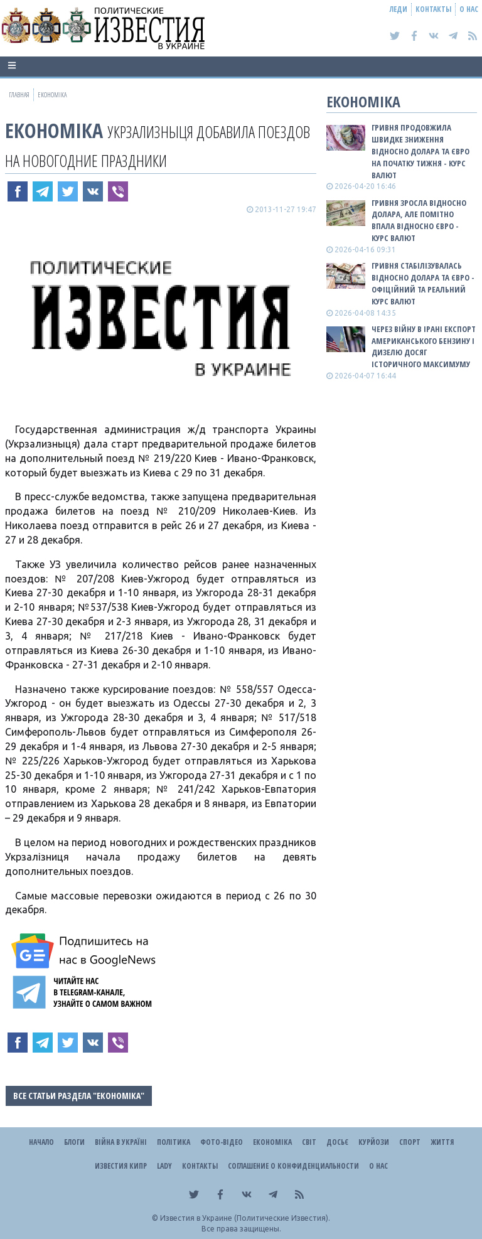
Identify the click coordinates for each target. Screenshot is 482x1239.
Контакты (433, 9)
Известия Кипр (121, 1166)
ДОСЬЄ (337, 1142)
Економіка (54, 130)
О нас (468, 9)
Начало (41, 1142)
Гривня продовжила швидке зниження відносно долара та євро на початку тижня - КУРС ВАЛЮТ (420, 151)
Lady (164, 1166)
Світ (309, 1142)
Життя (442, 1142)
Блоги (74, 1142)
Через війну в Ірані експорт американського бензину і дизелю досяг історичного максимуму (424, 346)
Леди (398, 9)
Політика (173, 1142)
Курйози (373, 1142)
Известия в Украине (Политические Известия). (245, 1218)
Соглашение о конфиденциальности (293, 1166)
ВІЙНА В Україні (121, 1142)
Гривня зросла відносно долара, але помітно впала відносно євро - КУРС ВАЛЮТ (419, 220)
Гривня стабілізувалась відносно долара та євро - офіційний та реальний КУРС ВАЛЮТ (423, 283)
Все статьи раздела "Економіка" (78, 1096)
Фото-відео (221, 1142)
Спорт (409, 1142)
